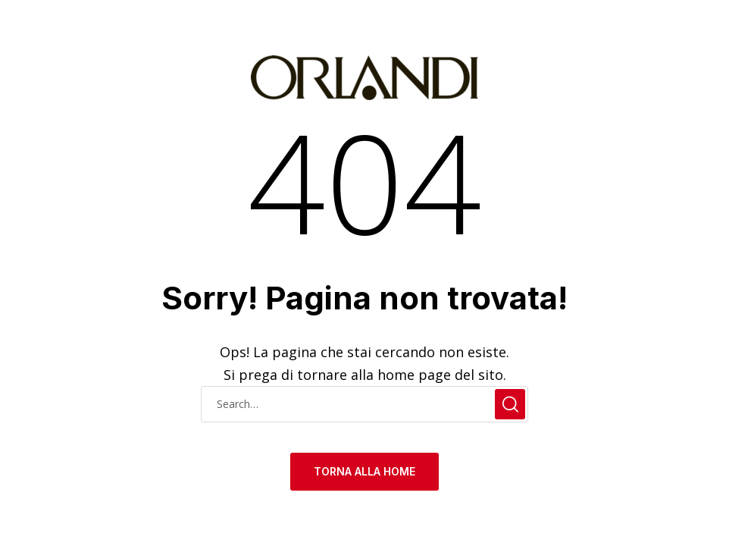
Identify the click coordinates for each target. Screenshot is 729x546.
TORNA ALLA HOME (364, 471)
